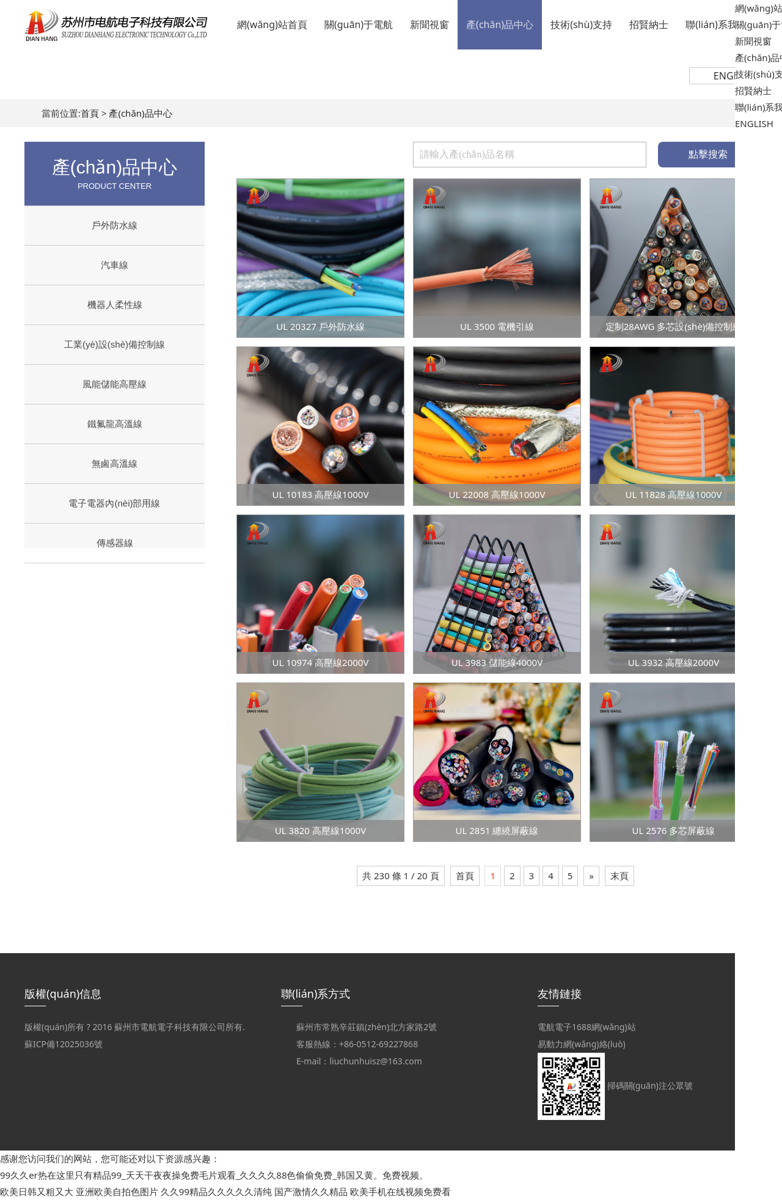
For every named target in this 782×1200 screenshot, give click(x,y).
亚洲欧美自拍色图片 (117, 1191)
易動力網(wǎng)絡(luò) (582, 1044)
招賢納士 (648, 24)
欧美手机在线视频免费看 (400, 1191)
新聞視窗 (429, 24)
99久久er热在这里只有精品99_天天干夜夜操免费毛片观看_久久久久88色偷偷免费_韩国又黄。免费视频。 (214, 1175)
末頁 (619, 875)
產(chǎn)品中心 (499, 24)
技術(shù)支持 (581, 24)
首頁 (90, 113)
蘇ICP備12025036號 (63, 1044)
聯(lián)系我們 (716, 24)
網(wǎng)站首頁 (272, 24)
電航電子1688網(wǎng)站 (587, 1027)
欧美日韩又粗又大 (36, 1191)
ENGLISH (734, 75)
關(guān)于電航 (358, 24)
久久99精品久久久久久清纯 (216, 1191)
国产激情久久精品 (311, 1191)
